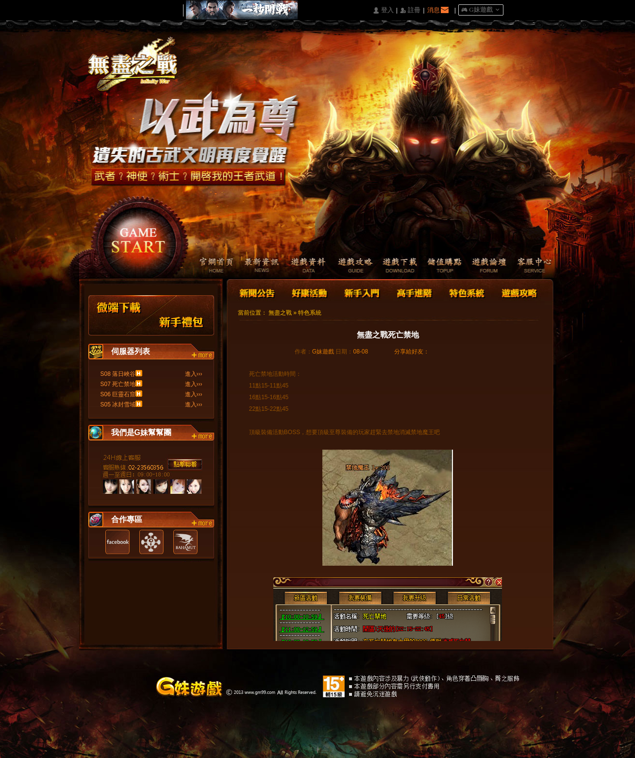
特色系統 (465, 292)
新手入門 (362, 292)
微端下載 (119, 315)
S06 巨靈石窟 (118, 394)
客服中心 (533, 266)
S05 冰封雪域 (118, 404)
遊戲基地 (151, 542)
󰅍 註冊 (410, 10)
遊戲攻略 (349, 266)
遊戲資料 (303, 266)
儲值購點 (441, 266)
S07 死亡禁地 (118, 384)
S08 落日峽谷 (118, 374)
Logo (137, 72)
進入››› (193, 374)
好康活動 (307, 292)
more (203, 355)
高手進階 (414, 292)
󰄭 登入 (383, 10)
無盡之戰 (280, 312)
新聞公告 (258, 292)
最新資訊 (257, 266)
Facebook (117, 542)
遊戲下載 (395, 266)
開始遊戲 (138, 236)
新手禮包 (181, 315)
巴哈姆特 (185, 542)
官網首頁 (210, 266)
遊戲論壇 (487, 266)
